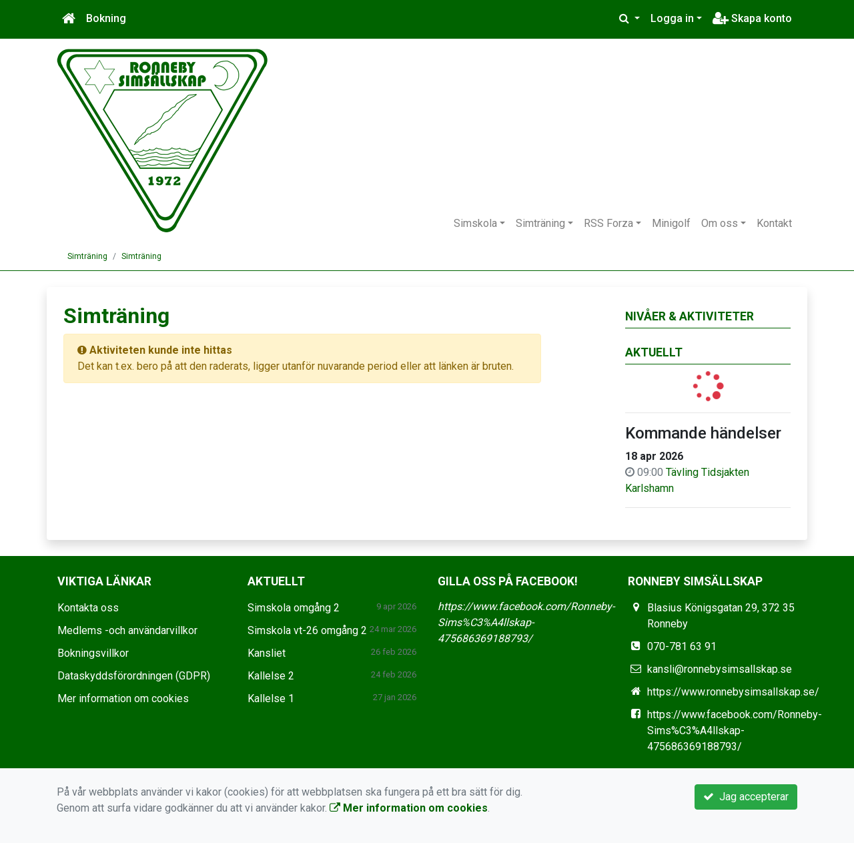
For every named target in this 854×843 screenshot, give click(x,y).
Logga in (672, 18)
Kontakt (774, 223)
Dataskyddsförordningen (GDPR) (133, 675)
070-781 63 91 (682, 646)
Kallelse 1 (271, 698)
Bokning (106, 18)
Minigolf (671, 223)
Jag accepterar (746, 796)
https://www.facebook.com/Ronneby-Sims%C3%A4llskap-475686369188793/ (526, 622)
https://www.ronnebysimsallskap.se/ (733, 691)
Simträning (540, 223)
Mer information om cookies (123, 698)
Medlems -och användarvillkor (127, 630)
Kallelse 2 (271, 675)
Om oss (719, 223)
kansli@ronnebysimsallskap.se (719, 669)
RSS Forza (608, 223)
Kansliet (267, 653)
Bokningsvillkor (93, 653)
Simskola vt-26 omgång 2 (307, 630)
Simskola (475, 223)
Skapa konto (752, 18)
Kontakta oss (88, 607)
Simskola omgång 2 (294, 607)
